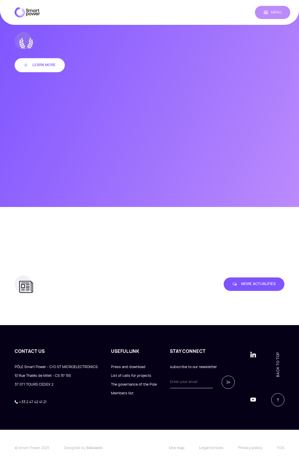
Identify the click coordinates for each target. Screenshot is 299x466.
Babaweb (94, 448)
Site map (177, 448)
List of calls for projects (131, 375)
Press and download (128, 367)
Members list (122, 393)
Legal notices (211, 448)
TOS (280, 448)
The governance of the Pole (134, 384)
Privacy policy (250, 448)
